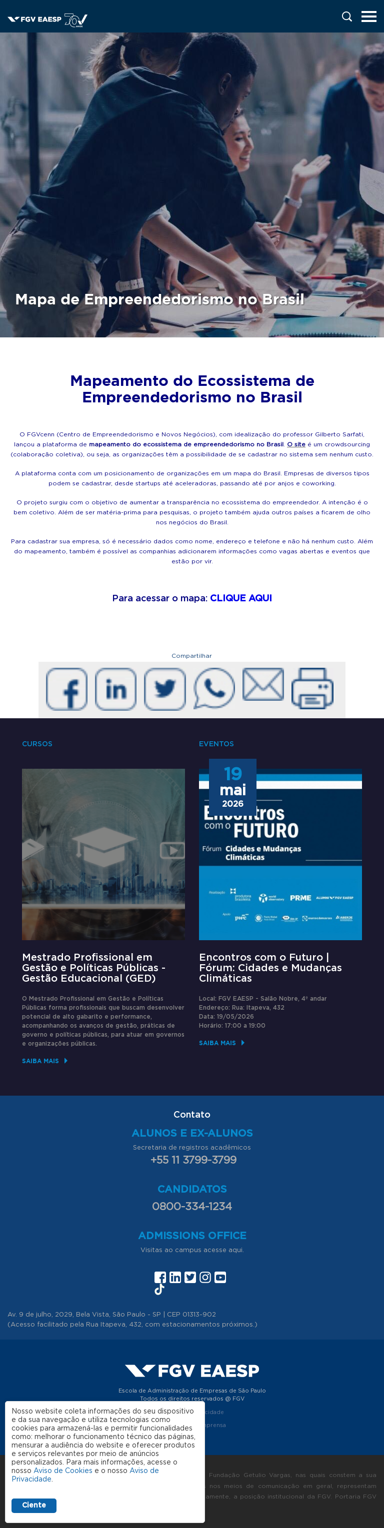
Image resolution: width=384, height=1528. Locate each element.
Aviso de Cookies (63, 1471)
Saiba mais (40, 1061)
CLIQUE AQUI (241, 598)
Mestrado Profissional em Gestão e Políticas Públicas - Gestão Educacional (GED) (94, 968)
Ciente (34, 1505)
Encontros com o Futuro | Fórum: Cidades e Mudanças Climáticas (270, 968)
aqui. (236, 1250)
